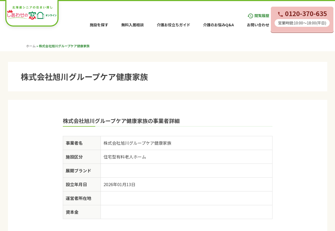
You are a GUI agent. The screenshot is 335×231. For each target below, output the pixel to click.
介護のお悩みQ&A (218, 24)
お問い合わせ (258, 24)
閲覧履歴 (258, 15)
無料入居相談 (132, 24)
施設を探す (99, 24)
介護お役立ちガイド (173, 24)
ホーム (31, 46)
